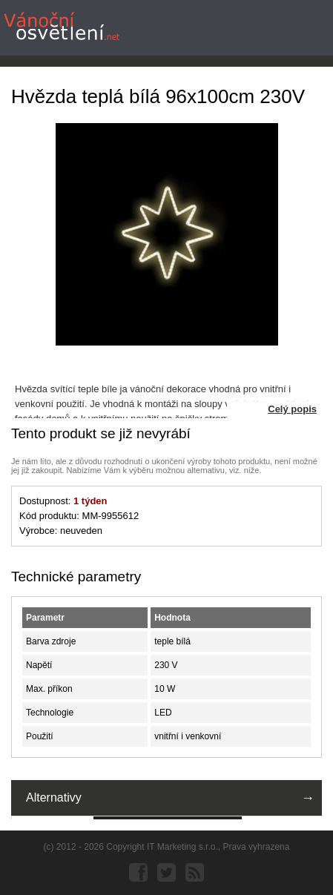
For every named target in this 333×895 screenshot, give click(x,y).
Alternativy (54, 797)
